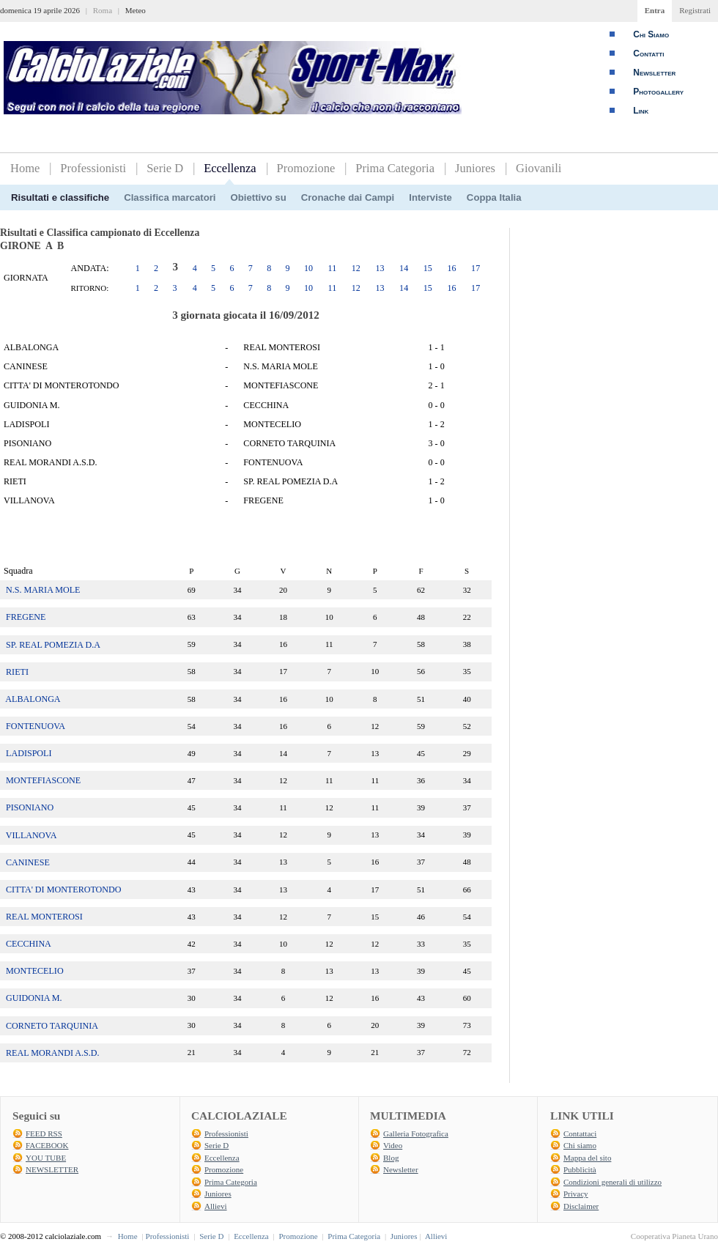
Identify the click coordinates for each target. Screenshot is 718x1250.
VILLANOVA (31, 835)
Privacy (575, 1193)
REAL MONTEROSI (44, 916)
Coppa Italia (494, 197)
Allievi (215, 1206)
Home (25, 168)
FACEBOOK (47, 1145)
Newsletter (654, 72)
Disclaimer (581, 1206)
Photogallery (658, 91)
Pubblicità (579, 1169)
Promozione (306, 168)
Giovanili (538, 168)
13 (379, 268)
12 (356, 268)
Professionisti (93, 168)
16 (451, 268)
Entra (655, 10)
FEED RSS (44, 1133)
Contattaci (579, 1133)
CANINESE (28, 862)
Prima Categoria (394, 168)
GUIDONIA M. (34, 998)
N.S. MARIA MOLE (43, 590)
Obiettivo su (258, 197)
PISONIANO (29, 807)
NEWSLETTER (52, 1169)
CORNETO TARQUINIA (52, 1026)
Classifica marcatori (169, 197)
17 (475, 268)
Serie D (165, 168)
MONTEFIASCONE (43, 780)
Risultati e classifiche (60, 197)
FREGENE (25, 617)
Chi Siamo (651, 34)
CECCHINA (28, 944)
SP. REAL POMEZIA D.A (53, 645)
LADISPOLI (28, 753)
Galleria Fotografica (415, 1133)
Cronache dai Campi (348, 197)
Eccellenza (230, 168)
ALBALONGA (32, 699)
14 (403, 268)
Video (392, 1145)
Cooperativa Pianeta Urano (674, 1236)
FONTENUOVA (35, 726)
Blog (391, 1157)
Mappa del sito (587, 1157)
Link (640, 111)
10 (308, 268)
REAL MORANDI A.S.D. (53, 1053)
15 (427, 268)
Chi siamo (579, 1145)
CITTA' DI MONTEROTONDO (64, 889)
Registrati (695, 10)
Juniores (475, 168)
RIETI (17, 672)
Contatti (648, 53)
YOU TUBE (46, 1157)
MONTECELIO (35, 971)
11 (332, 268)
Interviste (430, 197)
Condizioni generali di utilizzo (612, 1181)
